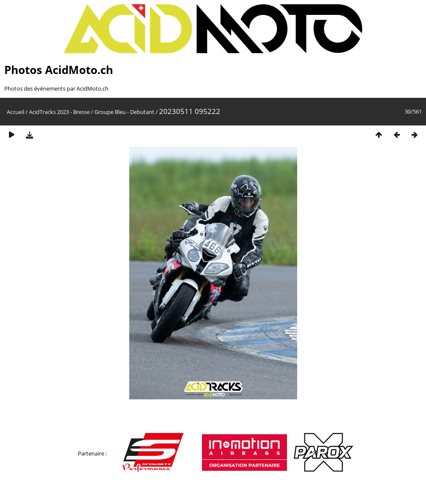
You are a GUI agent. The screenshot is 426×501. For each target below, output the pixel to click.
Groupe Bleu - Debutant (124, 112)
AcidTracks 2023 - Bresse (59, 112)
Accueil (15, 112)
